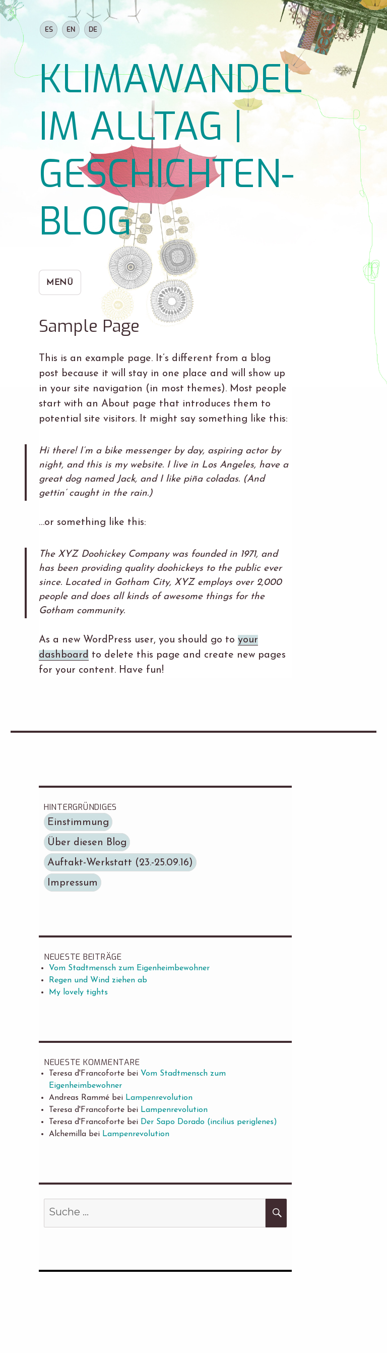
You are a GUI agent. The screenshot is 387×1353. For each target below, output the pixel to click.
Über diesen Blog (86, 843)
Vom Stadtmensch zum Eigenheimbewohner (129, 968)
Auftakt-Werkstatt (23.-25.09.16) (120, 863)
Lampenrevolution (158, 1098)
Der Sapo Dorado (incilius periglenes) (209, 1122)
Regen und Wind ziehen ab (98, 980)
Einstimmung (78, 822)
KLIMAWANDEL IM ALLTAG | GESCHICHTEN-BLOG (170, 150)
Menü (60, 283)
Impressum (72, 883)
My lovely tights (78, 992)
